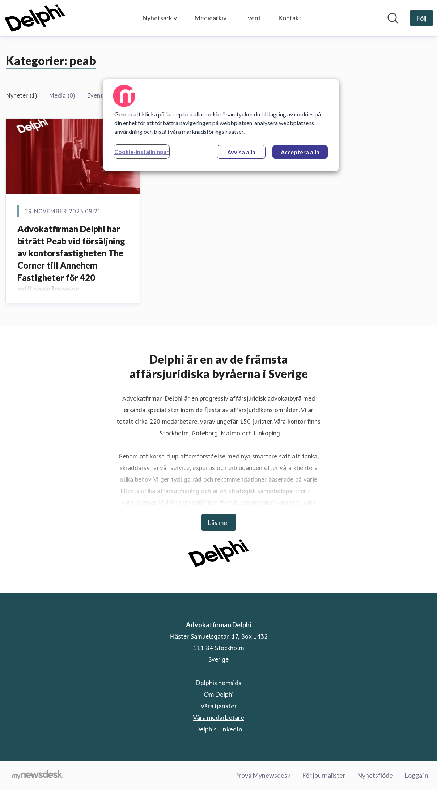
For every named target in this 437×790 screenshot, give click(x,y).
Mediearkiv (210, 18)
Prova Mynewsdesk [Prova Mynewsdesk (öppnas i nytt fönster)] (262, 775)
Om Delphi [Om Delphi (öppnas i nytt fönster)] (219, 694)
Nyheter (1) (21, 95)
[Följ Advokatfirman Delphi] (421, 18)
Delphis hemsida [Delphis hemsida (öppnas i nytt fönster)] (218, 683)
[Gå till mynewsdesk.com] (37, 775)
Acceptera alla (300, 152)
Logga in (416, 775)
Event (252, 18)
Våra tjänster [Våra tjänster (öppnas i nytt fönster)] (218, 706)
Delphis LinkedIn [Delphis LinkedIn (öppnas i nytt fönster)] (218, 729)
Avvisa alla (241, 152)
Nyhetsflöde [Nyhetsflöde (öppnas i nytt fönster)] (375, 775)
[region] (221, 125)
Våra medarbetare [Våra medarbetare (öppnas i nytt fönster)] (218, 717)
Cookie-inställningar (141, 151)
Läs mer (219, 522)
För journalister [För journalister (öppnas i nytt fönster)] (323, 775)
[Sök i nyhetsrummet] (393, 18)
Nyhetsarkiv (159, 18)
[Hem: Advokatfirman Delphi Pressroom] (34, 18)
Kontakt (289, 18)
